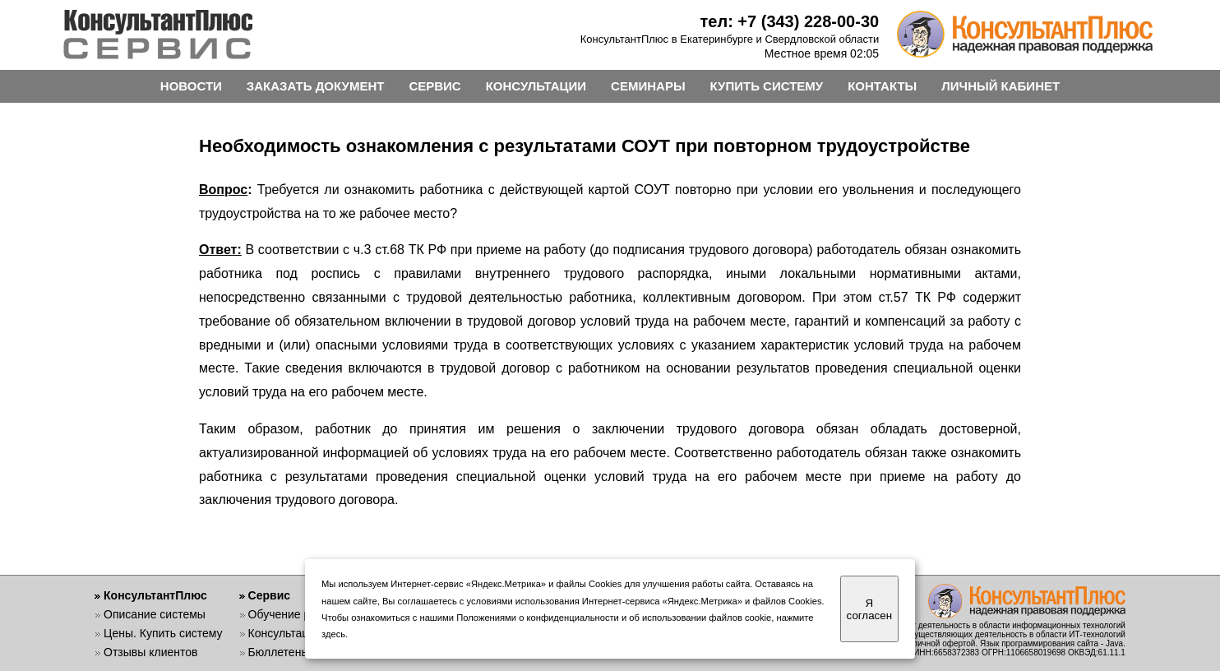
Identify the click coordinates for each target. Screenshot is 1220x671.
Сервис (269, 595)
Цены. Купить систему (163, 633)
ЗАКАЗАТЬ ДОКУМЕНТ (316, 86)
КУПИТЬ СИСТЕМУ (767, 86)
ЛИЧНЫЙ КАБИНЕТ (1000, 86)
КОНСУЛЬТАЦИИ (536, 86)
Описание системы (155, 614)
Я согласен (869, 609)
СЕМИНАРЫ (648, 86)
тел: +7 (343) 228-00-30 (790, 21)
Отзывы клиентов (150, 652)
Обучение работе (294, 614)
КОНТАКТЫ (882, 86)
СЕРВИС (434, 86)
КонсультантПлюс (155, 595)
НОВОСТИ (191, 86)
